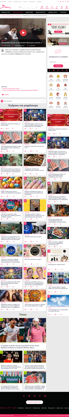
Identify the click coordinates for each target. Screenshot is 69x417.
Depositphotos (21, 408)
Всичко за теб (5, 12)
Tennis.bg (25, 1)
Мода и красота (40, 12)
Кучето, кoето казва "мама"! (11, 88)
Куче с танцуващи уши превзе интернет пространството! (20, 90)
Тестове (52, 7)
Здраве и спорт (52, 12)
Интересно (19, 15)
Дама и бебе (29, 12)
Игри (62, 7)
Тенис (23, 314)
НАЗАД (5, 94)
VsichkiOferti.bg (3, 1)
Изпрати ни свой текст (34, 402)
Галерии (47, 7)
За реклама (3, 408)
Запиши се (58, 66)
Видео (56, 7)
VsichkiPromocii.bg (17, 1)
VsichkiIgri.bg (39, 1)
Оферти (66, 7)
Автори (8, 408)
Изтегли (58, 31)
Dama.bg (10, 1)
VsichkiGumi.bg (32, 1)
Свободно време (18, 12)
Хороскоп (63, 12)
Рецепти (42, 7)
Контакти (14, 408)
